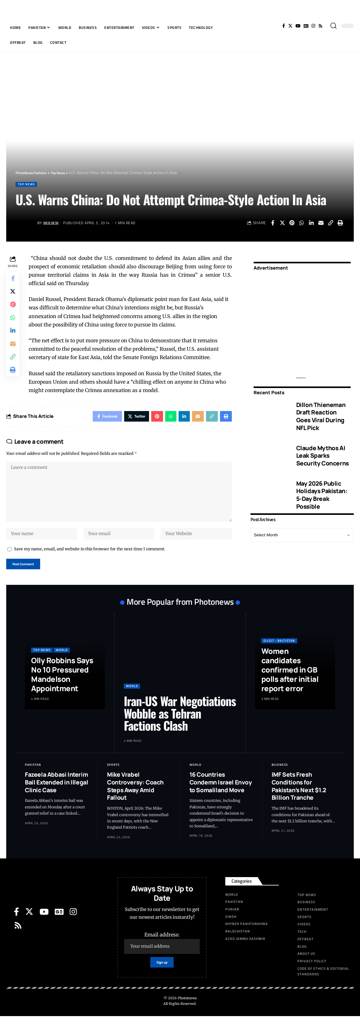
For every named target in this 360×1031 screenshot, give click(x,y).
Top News (28, 184)
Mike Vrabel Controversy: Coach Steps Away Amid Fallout (135, 798)
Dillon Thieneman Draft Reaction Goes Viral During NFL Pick (321, 412)
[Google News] (306, 25)
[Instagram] (313, 25)
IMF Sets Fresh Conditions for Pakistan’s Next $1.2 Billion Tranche (299, 798)
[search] (333, 26)
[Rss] (320, 25)
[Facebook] (284, 25)
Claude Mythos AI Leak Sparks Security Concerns (322, 451)
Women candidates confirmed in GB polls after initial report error (290, 682)
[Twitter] (290, 25)
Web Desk (52, 223)
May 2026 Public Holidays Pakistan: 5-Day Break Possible (322, 490)
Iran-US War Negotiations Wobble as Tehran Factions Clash (180, 726)
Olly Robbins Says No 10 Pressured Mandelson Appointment (62, 687)
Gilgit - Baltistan (279, 653)
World (62, 662)
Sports (113, 777)
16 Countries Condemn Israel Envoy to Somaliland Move (220, 795)
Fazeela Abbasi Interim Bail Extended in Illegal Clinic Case (56, 795)
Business (280, 777)
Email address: (162, 955)
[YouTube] (298, 25)
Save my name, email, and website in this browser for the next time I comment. (89, 559)
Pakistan (33, 777)
